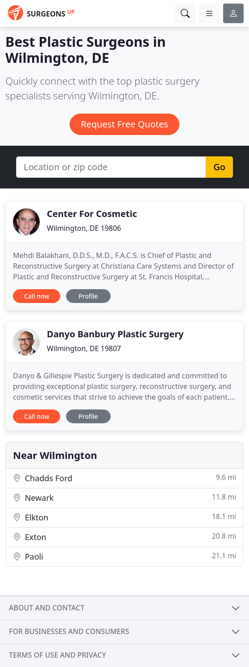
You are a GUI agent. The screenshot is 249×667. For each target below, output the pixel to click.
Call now (36, 296)
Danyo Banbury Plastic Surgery (115, 334)
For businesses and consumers (69, 631)
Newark (124, 497)
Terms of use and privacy (57, 655)
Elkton (124, 517)
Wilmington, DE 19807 (84, 348)
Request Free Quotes (124, 124)
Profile (88, 296)
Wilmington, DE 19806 (84, 228)
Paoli (124, 556)
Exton (124, 536)
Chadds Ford (124, 477)
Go (219, 167)
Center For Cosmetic (92, 214)
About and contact (46, 608)
